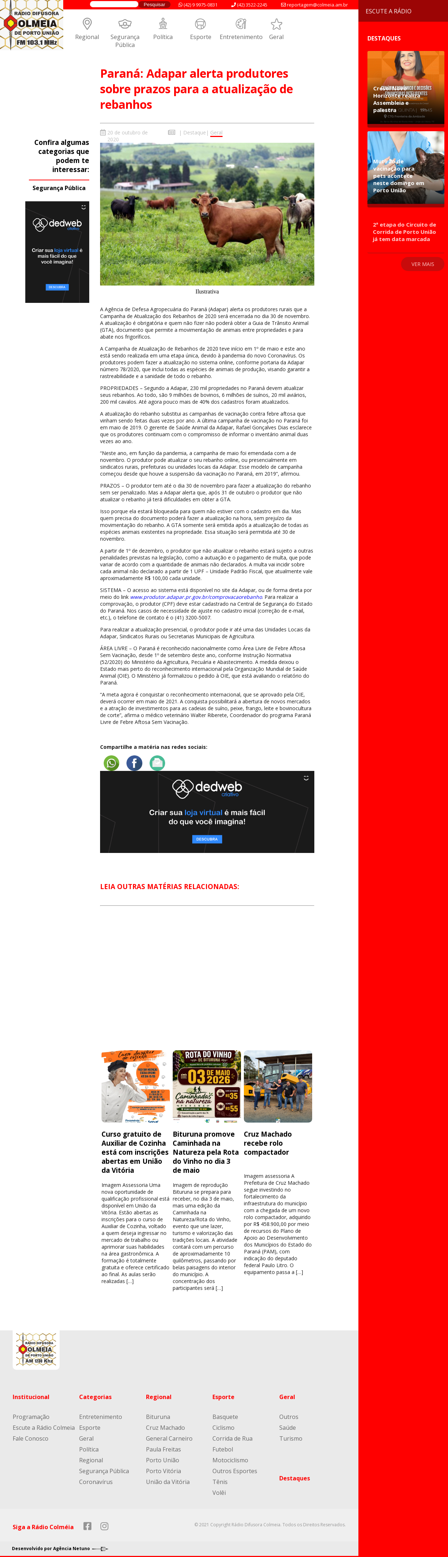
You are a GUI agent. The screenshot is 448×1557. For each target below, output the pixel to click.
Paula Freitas (163, 1447)
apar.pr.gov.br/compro (200, 596)
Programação (31, 1414)
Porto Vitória (163, 1468)
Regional (87, 37)
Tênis (220, 1479)
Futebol (222, 1447)
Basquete (225, 1414)
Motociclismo (230, 1458)
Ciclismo (223, 1425)
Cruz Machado (165, 1425)
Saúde (287, 1425)
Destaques (294, 1476)
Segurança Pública (125, 41)
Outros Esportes (234, 1468)
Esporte (200, 37)
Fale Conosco (30, 1436)
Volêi (219, 1490)
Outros (288, 1414)
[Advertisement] (207, 982)
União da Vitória (168, 1479)
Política (163, 37)
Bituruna (158, 1414)
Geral (276, 37)
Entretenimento (241, 37)
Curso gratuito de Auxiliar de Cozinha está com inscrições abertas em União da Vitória (135, 1149)
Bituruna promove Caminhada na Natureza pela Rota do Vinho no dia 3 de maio (206, 1149)
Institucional (31, 1394)
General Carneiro (169, 1436)
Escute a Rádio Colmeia (44, 1425)
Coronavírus (96, 1479)
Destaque (194, 132)
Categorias (95, 1394)
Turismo (290, 1436)
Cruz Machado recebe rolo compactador (268, 1140)
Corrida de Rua (232, 1436)
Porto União (162, 1458)
